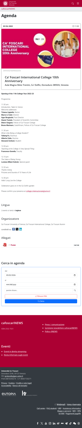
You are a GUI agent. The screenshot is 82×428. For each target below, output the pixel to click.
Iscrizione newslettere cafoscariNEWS (61, 328)
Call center (41, 408)
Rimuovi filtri (41, 296)
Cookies (12, 383)
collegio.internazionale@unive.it (38, 191)
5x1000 (61, 414)
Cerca (41, 301)
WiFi (74, 411)
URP (59, 408)
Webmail (61, 404)
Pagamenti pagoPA (73, 414)
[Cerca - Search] (72, 3)
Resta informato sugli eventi (16, 355)
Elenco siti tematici (20, 386)
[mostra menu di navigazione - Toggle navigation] (78, 3)
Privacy (4, 383)
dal (6, 271)
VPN (79, 411)
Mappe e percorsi (64, 411)
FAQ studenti (52, 408)
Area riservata (74, 404)
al (5, 280)
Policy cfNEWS (51, 331)
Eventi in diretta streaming (15, 351)
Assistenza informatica (72, 408)
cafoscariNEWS (8, 8)
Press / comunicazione (54, 324)
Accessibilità (6, 386)
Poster (13, 245)
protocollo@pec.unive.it (14, 376)
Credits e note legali (24, 383)
